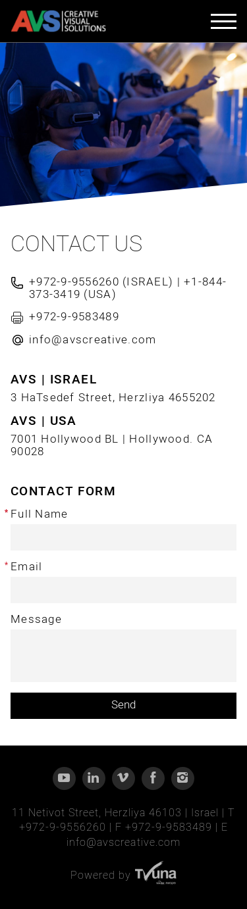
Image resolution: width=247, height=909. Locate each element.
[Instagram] (182, 778)
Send (123, 705)
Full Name (39, 514)
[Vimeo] (123, 778)
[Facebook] (153, 778)
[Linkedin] (93, 778)
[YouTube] (64, 778)
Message (36, 620)
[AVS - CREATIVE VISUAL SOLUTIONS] (58, 21)
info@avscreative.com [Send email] (93, 340)
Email (26, 567)
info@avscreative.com (123, 842)
